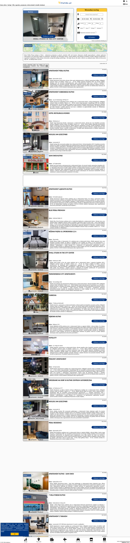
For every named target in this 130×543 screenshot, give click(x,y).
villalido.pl (65, 3)
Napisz (128, 542)
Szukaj (92, 37)
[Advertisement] (65, 457)
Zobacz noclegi (99, 75)
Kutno (25, 72)
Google (26, 524)
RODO (2, 531)
